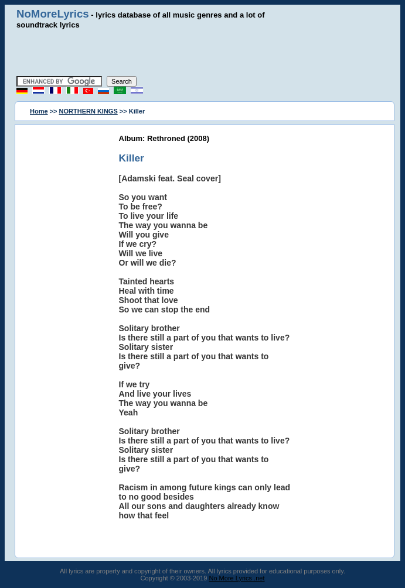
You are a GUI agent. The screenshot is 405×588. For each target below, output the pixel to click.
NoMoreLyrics (52, 14)
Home (39, 111)
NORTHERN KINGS (88, 111)
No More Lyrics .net (237, 578)
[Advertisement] (203, 52)
